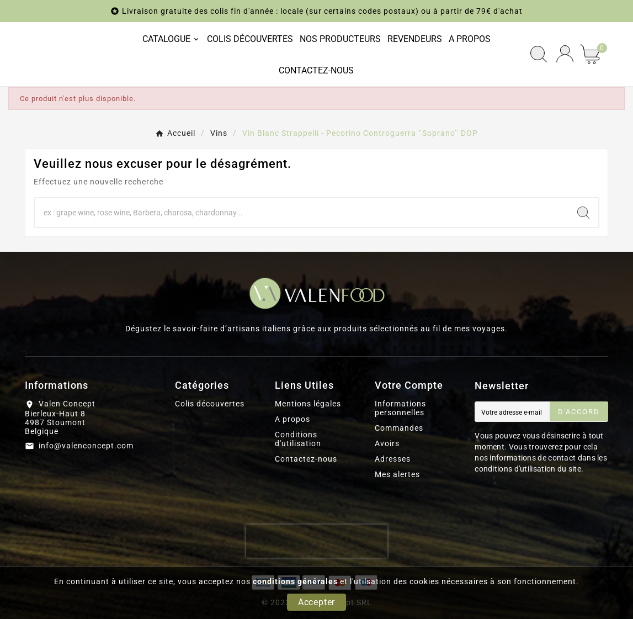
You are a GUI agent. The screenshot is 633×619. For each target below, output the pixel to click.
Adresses (393, 458)
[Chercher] (301, 212)
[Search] (583, 213)
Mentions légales (308, 403)
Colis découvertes (209, 403)
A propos (292, 419)
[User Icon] (564, 53)
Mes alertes (397, 474)
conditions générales (295, 581)
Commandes (399, 428)
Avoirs (387, 443)
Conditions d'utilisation (298, 439)
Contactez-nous (306, 458)
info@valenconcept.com (86, 445)
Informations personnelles (400, 408)
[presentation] (316, 541)
